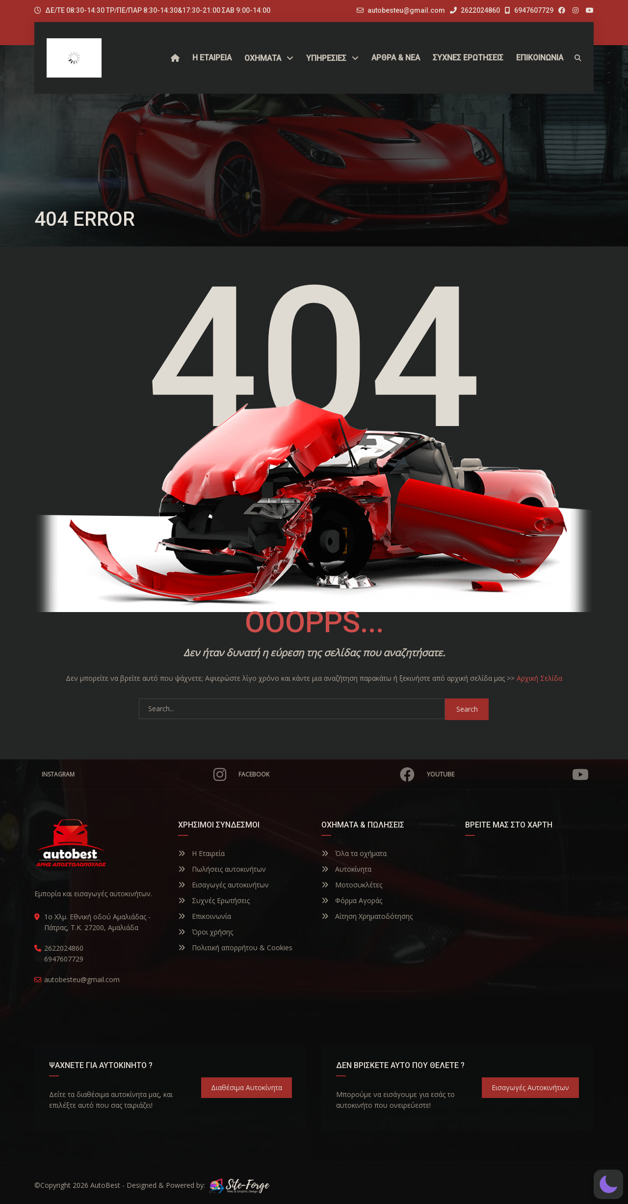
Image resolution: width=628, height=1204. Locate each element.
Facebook (326, 774)
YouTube (508, 774)
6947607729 (529, 10)
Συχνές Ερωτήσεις (214, 900)
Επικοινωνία (204, 916)
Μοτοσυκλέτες (351, 884)
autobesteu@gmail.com (406, 10)
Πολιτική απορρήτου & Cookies (235, 947)
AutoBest (105, 1185)
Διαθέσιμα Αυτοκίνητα (246, 1087)
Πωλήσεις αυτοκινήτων (222, 869)
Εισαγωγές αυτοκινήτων (223, 884)
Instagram (134, 774)
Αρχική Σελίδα (539, 678)
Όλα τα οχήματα (354, 853)
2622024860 (475, 10)
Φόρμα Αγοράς (351, 900)
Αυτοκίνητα (346, 869)
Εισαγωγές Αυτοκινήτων (530, 1087)
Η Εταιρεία (201, 853)
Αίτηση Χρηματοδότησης (367, 916)
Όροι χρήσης (205, 931)
